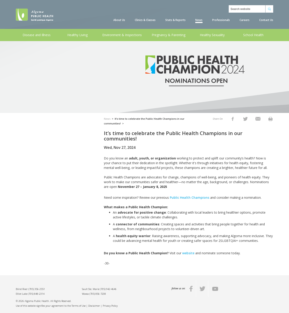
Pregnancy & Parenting (168, 35)
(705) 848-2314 (36, 293)
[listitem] (232, 118)
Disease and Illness (37, 35)
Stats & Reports (175, 20)
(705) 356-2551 (36, 289)
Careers (244, 20)
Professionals (221, 20)
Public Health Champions (189, 197)
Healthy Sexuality (212, 35)
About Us (119, 20)
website (188, 253)
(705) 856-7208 (97, 293)
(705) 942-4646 (108, 289)
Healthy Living (77, 35)
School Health (253, 35)
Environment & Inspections (122, 35)
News (199, 20)
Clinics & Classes (145, 20)
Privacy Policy (110, 305)
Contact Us (266, 20)
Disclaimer (94, 305)
